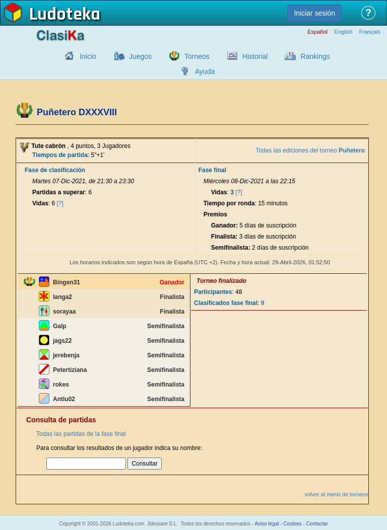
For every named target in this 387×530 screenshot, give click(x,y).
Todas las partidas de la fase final (80, 433)
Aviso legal (266, 523)
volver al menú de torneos (336, 494)
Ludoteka (64, 15)
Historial (255, 56)
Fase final (212, 170)
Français (369, 32)
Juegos (140, 56)
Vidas (40, 203)
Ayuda (205, 71)
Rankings (315, 56)
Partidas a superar (58, 192)
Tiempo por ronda (229, 203)
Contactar (317, 523)
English (343, 32)
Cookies (292, 523)
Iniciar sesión (314, 13)
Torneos (197, 56)
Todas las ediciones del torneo (310, 150)
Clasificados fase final (225, 303)
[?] (60, 203)
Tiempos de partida (60, 155)
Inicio (88, 56)
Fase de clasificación (55, 170)
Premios (215, 214)
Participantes (213, 291)
